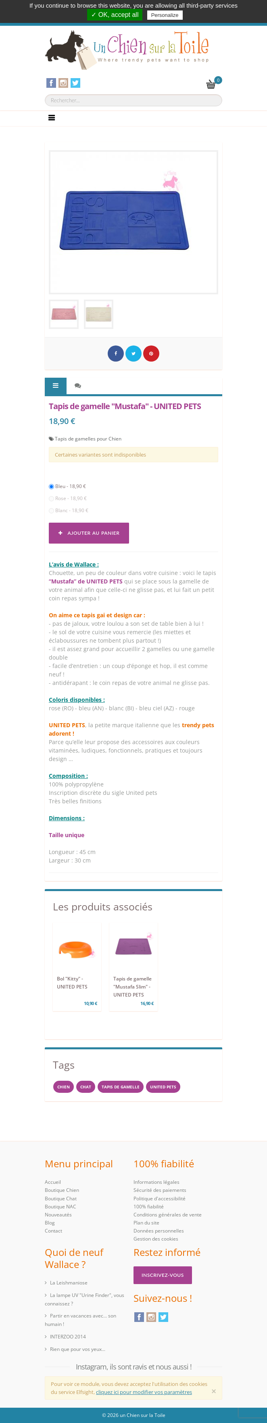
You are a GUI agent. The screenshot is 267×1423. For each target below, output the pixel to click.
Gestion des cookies (156, 1238)
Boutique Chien (62, 1190)
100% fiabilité (149, 1206)
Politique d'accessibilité (160, 1198)
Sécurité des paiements (160, 1190)
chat (85, 1087)
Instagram (151, 1317)
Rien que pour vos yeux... (77, 1349)
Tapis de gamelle (121, 1087)
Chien (63, 1087)
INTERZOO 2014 (68, 1336)
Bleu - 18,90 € (67, 486)
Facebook (139, 1317)
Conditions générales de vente (168, 1214)
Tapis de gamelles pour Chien (88, 438)
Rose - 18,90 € (68, 498)
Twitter (163, 1317)
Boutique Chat (61, 1198)
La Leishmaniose (69, 1282)
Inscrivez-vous (163, 1275)
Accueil (53, 1182)
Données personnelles (159, 1230)
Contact (53, 1230)
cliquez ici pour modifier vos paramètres (144, 1392)
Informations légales (156, 1182)
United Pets (163, 1087)
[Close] (213, 1391)
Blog (50, 1222)
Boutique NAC (60, 1206)
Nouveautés (58, 1214)
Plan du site (146, 1222)
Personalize (165, 15)
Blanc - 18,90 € (68, 510)
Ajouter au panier (88, 533)
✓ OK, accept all (114, 14)
